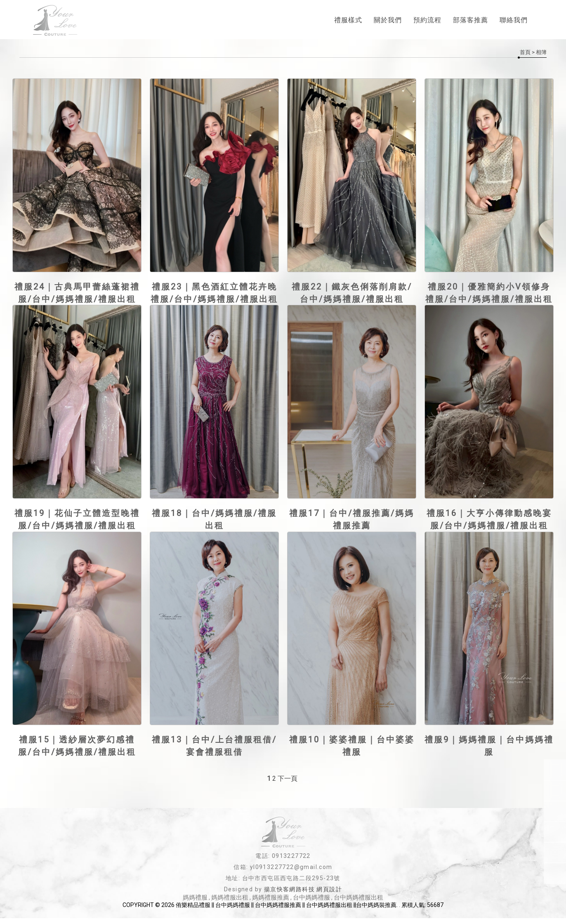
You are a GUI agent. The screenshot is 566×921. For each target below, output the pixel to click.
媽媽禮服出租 (229, 900)
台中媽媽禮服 (311, 900)
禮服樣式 (348, 21)
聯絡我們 (514, 21)
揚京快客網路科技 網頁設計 (303, 892)
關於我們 (388, 21)
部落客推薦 (470, 21)
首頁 (525, 52)
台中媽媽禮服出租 (358, 900)
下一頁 (287, 781)
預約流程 (427, 21)
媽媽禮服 (195, 900)
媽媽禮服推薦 (270, 900)
